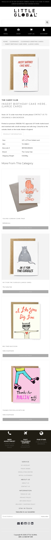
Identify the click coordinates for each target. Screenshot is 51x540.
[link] (22, 523)
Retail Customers (25, 475)
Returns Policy (25, 501)
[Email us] (18, 523)
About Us (25, 483)
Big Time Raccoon (10, 346)
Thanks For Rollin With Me (14, 410)
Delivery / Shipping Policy (25, 504)
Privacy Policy (25, 497)
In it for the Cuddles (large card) (17, 282)
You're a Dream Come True (14, 218)
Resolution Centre (25, 472)
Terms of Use (25, 494)
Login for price (25, 228)
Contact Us (25, 486)
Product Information (12, 134)
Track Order (25, 468)
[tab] (13, 134)
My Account (25, 465)
